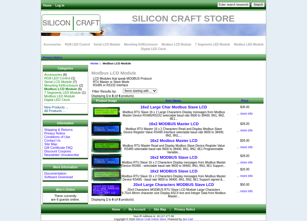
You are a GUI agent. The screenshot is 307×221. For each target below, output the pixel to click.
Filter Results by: (104, 91)
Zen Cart (188, 219)
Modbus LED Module (249, 44)
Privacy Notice (52, 57)
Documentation (55, 173)
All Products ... (54, 111)
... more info (245, 113)
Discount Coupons (57, 151)
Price (244, 100)
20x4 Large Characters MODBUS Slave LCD (173, 184)
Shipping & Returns (58, 129)
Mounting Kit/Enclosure (141, 44)
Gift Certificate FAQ (58, 147)
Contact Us (52, 140)
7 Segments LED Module (212, 44)
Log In (59, 5)
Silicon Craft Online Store (151, 219)
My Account (137, 209)
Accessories (52, 44)
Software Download (58, 177)
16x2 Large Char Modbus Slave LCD (173, 107)
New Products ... (56, 107)
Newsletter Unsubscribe (61, 155)
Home (47, 5)
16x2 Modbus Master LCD (173, 140)
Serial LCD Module (107, 44)
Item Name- (174, 100)
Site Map (50, 144)
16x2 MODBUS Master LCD (173, 124)
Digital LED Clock (153, 49)
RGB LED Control (77, 44)
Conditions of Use (57, 137)
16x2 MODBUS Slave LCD (173, 157)
